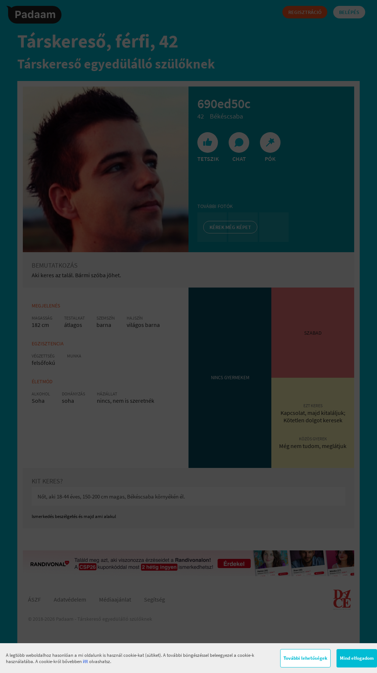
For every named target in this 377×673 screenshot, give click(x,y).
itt (85, 661)
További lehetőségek (305, 658)
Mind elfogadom (357, 658)
